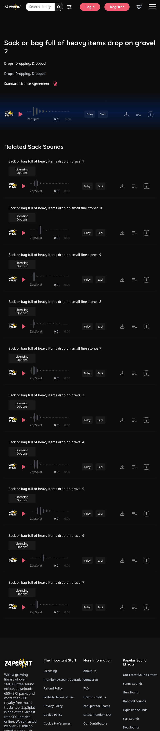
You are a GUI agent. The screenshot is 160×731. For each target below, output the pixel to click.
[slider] (49, 111)
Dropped (39, 63)
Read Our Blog (93, 670)
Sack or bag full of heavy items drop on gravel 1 (46, 164)
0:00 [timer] (68, 119)
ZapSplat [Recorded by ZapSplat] (33, 119)
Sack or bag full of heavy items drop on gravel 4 (46, 402)
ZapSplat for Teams (96, 635)
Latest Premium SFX (97, 644)
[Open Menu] (152, 7)
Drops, (9, 63)
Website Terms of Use (59, 626)
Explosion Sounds (135, 639)
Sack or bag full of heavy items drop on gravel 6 (46, 481)
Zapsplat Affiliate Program (99, 679)
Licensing (50, 600)
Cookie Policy (53, 644)
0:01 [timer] (57, 119)
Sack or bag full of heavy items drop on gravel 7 (46, 521)
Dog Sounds (131, 656)
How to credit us (94, 626)
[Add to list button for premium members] (139, 114)
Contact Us (91, 609)
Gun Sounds (131, 621)
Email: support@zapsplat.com (22, 684)
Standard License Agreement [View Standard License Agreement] (26, 83)
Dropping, (23, 63)
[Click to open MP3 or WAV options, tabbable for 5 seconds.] (126, 114)
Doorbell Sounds (134, 630)
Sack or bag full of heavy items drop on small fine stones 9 (55, 243)
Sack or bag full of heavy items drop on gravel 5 (46, 442)
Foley (89, 114)
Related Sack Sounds (34, 146)
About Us (89, 600)
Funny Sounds (132, 613)
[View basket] (139, 7)
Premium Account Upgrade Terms (60, 609)
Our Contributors (95, 652)
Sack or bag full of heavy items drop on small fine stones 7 (55, 322)
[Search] (59, 7)
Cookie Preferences (57, 652)
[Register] (117, 7)
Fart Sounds (131, 648)
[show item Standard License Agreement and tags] (151, 114)
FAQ (86, 617)
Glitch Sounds (132, 683)
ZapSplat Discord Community (99, 661)
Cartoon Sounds (134, 691)
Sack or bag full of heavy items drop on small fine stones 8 (55, 283)
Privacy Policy (53, 635)
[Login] (90, 7)
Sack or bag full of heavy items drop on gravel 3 (46, 362)
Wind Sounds (132, 700)
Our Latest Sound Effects (139, 604)
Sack (103, 114)
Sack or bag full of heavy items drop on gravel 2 (80, 47)
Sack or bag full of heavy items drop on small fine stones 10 (56, 203)
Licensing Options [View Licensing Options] (137, 164)
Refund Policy (53, 617)
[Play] (20, 114)
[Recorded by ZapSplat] (9, 114)
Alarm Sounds (132, 674)
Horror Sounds (133, 665)
